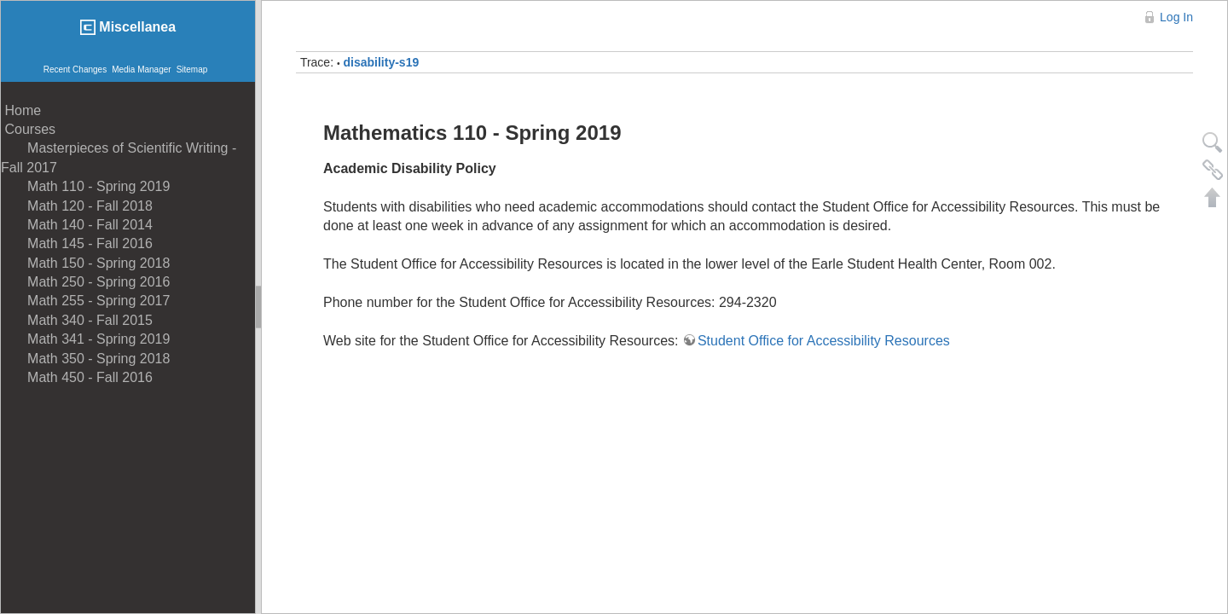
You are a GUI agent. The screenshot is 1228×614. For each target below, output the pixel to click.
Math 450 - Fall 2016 (77, 377)
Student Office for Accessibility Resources (824, 340)
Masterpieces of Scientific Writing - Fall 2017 (118, 157)
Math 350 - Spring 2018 (85, 358)
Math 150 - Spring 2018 (85, 263)
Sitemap (192, 69)
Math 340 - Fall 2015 (77, 320)
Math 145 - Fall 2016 (77, 243)
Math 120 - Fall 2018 (77, 206)
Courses (28, 129)
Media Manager (141, 69)
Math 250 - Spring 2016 (85, 282)
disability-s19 (382, 62)
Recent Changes (75, 69)
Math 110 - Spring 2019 (85, 186)
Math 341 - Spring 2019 (85, 339)
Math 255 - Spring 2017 (85, 300)
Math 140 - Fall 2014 (77, 224)
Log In (1176, 17)
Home (21, 110)
